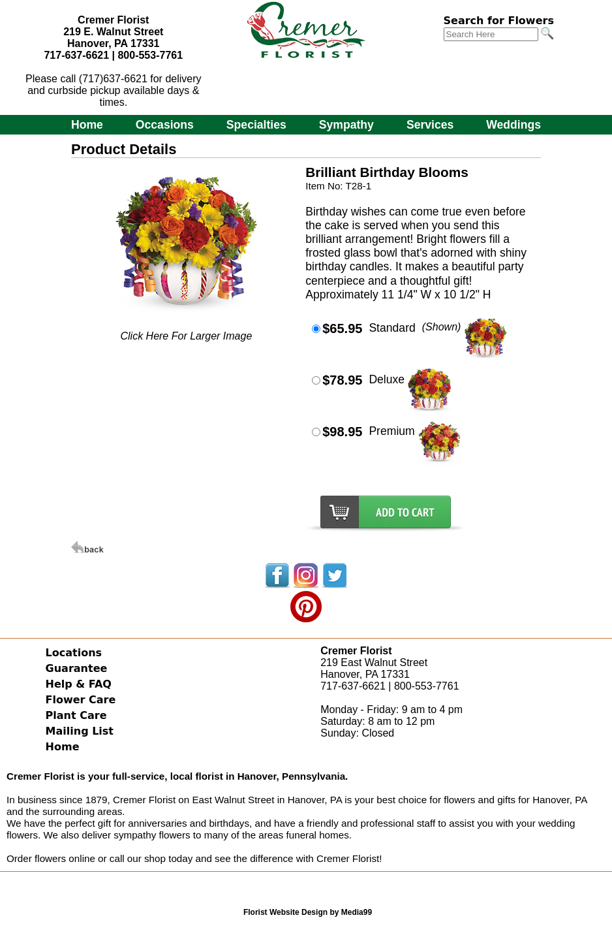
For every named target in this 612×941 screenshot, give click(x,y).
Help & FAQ (79, 684)
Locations (74, 652)
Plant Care (76, 715)
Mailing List (80, 731)
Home (87, 124)
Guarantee (77, 668)
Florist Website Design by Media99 (307, 912)
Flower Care (81, 700)
